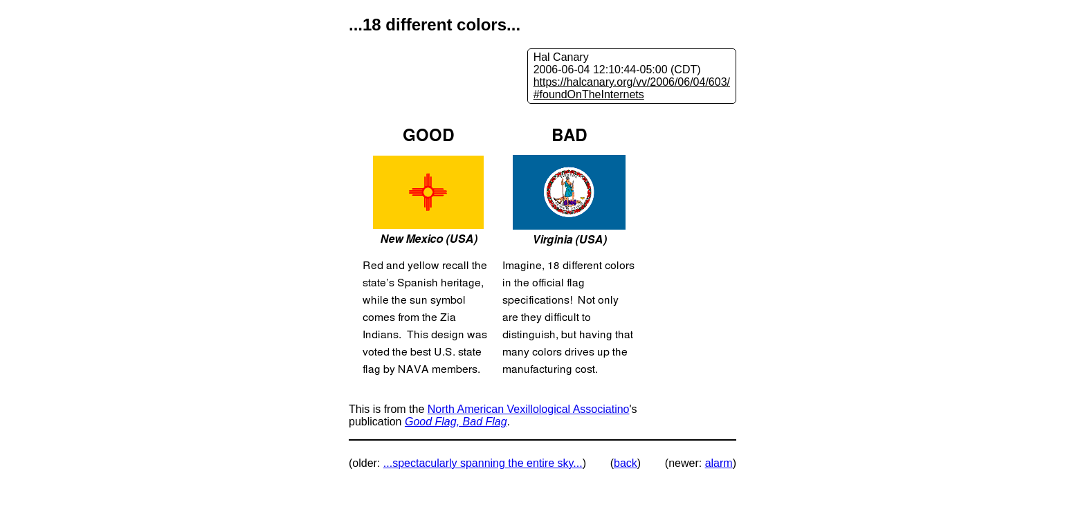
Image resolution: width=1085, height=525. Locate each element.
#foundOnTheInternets (589, 94)
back (625, 463)
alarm (719, 463)
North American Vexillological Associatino (529, 409)
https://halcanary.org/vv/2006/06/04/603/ (632, 82)
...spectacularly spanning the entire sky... (483, 463)
